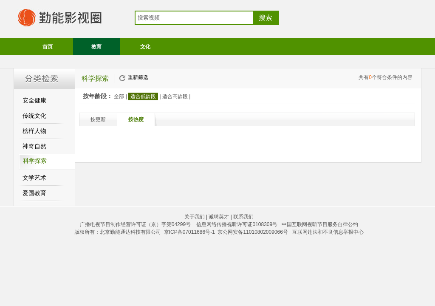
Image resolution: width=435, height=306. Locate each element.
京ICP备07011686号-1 (189, 232)
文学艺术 (34, 178)
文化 (145, 47)
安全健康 (34, 100)
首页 (47, 47)
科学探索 (35, 161)
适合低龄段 (143, 96)
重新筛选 (138, 77)
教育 (96, 47)
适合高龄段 (175, 96)
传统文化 (34, 116)
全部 (119, 96)
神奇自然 (34, 146)
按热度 (136, 119)
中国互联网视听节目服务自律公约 (320, 224)
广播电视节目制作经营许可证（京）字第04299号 (135, 224)
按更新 (98, 119)
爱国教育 (34, 193)
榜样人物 (34, 131)
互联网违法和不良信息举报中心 (328, 232)
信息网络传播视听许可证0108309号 (236, 224)
